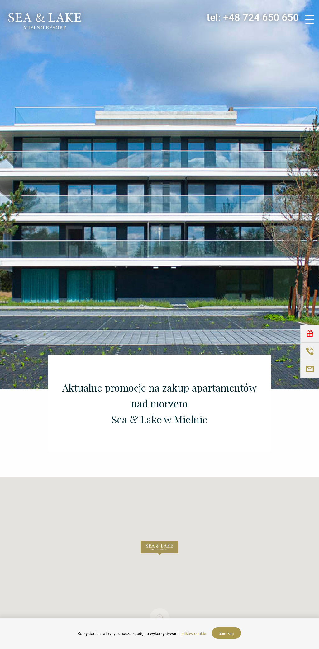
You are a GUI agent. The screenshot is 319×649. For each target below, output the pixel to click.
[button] (159, 548)
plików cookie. (194, 633)
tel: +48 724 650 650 (253, 17)
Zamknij (226, 633)
